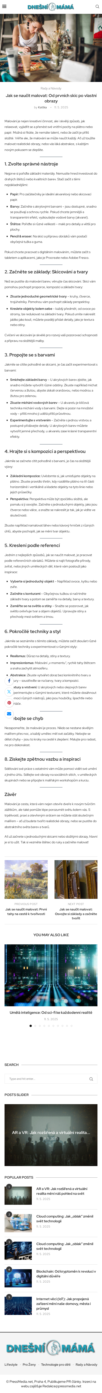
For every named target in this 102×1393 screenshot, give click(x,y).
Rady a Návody (86, 1364)
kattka (42, 107)
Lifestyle (11, 1364)
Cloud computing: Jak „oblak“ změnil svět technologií (64, 1218)
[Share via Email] (9, 713)
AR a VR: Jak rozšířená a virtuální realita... (51, 1132)
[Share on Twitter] (9, 691)
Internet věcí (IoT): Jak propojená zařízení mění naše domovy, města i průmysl (63, 1304)
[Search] (97, 7)
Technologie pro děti (55, 1364)
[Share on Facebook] (9, 681)
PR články (73, 1381)
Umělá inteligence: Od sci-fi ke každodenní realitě (51, 1012)
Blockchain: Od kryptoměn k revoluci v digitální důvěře (66, 1274)
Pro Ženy (29, 1364)
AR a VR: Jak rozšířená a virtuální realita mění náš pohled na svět (61, 1191)
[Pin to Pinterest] (9, 702)
